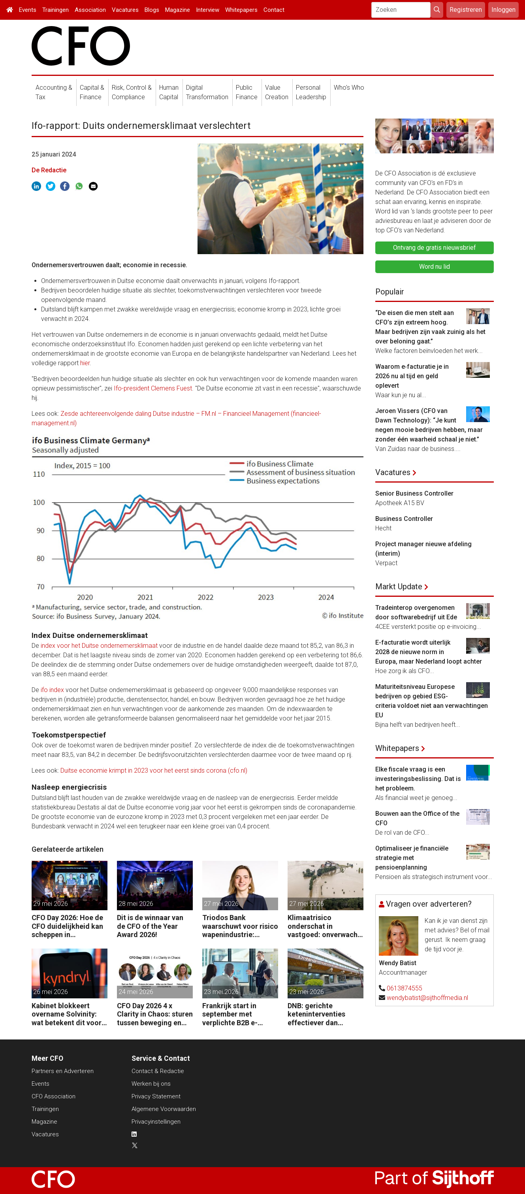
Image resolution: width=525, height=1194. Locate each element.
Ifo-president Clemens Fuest (153, 388)
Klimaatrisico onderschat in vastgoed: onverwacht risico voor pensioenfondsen (324, 926)
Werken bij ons (151, 1083)
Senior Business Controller (414, 493)
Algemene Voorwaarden (164, 1109)
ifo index (52, 690)
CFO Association (53, 1096)
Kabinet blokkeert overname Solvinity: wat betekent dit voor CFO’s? (67, 1014)
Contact (273, 9)
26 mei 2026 (50, 992)
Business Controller (404, 518)
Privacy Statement (156, 1096)
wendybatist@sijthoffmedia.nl (427, 998)
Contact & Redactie (158, 1071)
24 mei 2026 (136, 992)
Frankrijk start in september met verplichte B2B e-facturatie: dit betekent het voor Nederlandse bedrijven (239, 1014)
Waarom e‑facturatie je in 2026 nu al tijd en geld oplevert (412, 376)
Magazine (177, 9)
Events (27, 9)
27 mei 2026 (221, 903)
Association (90, 9)
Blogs (152, 9)
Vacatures (125, 9)
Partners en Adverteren (63, 1071)
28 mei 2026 (136, 903)
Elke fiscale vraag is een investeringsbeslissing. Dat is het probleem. (418, 779)
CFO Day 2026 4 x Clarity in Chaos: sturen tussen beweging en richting (155, 1014)
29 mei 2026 (50, 903)
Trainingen (55, 9)
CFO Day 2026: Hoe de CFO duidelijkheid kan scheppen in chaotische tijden (67, 926)
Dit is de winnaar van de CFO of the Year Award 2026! (150, 926)
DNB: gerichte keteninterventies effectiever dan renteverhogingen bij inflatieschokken (322, 1014)
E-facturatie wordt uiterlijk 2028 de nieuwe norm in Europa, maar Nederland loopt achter (428, 652)
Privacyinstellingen (156, 1121)
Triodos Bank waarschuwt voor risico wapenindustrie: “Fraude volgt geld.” (240, 926)
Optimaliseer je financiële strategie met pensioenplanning (411, 858)
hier (85, 363)
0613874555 (404, 988)
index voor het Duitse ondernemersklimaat (99, 645)
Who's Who (349, 87)
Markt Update (398, 586)
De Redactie (49, 170)
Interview (207, 9)
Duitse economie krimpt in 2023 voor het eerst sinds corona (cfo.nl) (153, 770)
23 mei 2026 (221, 992)
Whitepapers (241, 9)
